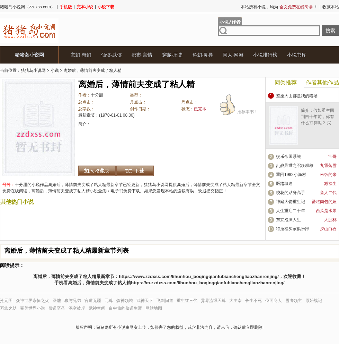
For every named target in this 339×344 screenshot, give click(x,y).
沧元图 (6, 300)
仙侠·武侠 (111, 55)
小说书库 (296, 55)
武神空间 (97, 308)
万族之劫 (8, 308)
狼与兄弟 (72, 300)
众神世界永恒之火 (32, 300)
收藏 (296, 276)
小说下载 (106, 7)
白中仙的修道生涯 (125, 308)
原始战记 (313, 300)
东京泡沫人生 (288, 219)
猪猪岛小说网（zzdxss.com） (27, 7)
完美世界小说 (32, 308)
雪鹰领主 (293, 300)
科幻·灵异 (203, 55)
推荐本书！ (251, 107)
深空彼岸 (77, 308)
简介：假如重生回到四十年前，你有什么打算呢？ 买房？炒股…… (317, 120)
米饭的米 (328, 174)
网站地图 (153, 308)
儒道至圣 (56, 308)
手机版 (66, 7)
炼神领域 (124, 300)
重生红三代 (187, 300)
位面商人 (273, 300)
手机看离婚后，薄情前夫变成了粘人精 (92, 282)
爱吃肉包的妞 (324, 201)
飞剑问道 (165, 300)
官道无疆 (92, 300)
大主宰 (235, 300)
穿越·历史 (172, 55)
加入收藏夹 (97, 171)
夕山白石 (328, 228)
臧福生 (330, 183)
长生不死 (253, 300)
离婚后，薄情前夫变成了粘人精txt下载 (135, 171)
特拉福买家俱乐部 (292, 228)
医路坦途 (284, 183)
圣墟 (57, 300)
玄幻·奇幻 (81, 55)
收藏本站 (330, 7)
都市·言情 (142, 55)
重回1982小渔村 (291, 174)
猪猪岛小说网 (29, 55)
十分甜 (97, 95)
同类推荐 (286, 82)
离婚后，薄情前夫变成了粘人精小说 (65, 190)
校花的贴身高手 (290, 192)
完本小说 (85, 7)
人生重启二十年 (290, 210)
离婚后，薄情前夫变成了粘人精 (92, 70)
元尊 (109, 300)
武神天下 (144, 300)
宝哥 (332, 156)
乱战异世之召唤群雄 (294, 165)
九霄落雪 (328, 165)
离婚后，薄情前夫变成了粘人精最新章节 (214, 184)
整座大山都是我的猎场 (297, 95)
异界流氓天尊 (213, 300)
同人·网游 (233, 55)
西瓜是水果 (326, 210)
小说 (55, 70)
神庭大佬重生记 (290, 201)
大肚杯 (330, 219)
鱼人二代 (328, 192)
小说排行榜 (265, 55)
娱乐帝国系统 (288, 156)
